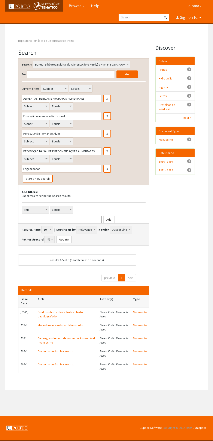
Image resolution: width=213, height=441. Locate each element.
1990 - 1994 (166, 161)
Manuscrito (140, 312)
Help (95, 5)
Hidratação (166, 78)
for (24, 74)
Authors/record (33, 239)
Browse (77, 5)
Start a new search (38, 179)
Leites (163, 96)
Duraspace (200, 428)
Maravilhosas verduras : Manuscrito (60, 325)
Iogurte (163, 87)
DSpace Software (151, 428)
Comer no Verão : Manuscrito (56, 351)
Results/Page (31, 230)
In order (103, 230)
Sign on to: (190, 17)
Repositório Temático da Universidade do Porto (46, 41)
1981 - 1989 (166, 170)
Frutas (163, 70)
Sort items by (66, 230)
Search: (27, 64)
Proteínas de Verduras (167, 107)
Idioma (194, 5)
